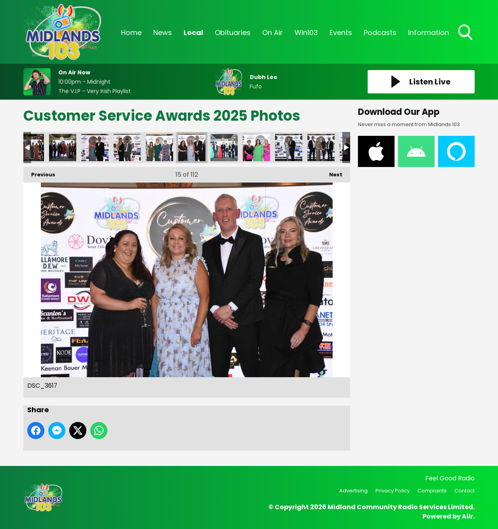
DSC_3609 (288, 147)
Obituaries (233, 32)
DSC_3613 (256, 147)
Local (193, 32)
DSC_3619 (159, 147)
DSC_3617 (191, 147)
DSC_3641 (62, 147)
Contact (464, 490)
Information (428, 32)
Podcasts (380, 32)
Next (331, 172)
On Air (272, 32)
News (162, 32)
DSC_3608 (321, 147)
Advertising (353, 490)
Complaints (432, 490)
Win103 (306, 32)
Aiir (467, 516)
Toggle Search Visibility (466, 33)
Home (131, 32)
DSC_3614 (224, 147)
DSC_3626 (127, 147)
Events (341, 32)
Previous (39, 172)
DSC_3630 (95, 147)
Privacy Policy (392, 490)
